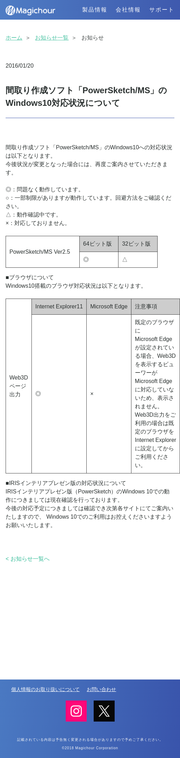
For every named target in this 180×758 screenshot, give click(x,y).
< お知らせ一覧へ (28, 559)
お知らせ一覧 (52, 38)
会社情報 (128, 10)
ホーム (14, 38)
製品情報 (94, 10)
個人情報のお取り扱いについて (45, 689)
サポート (161, 10)
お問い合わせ (101, 689)
